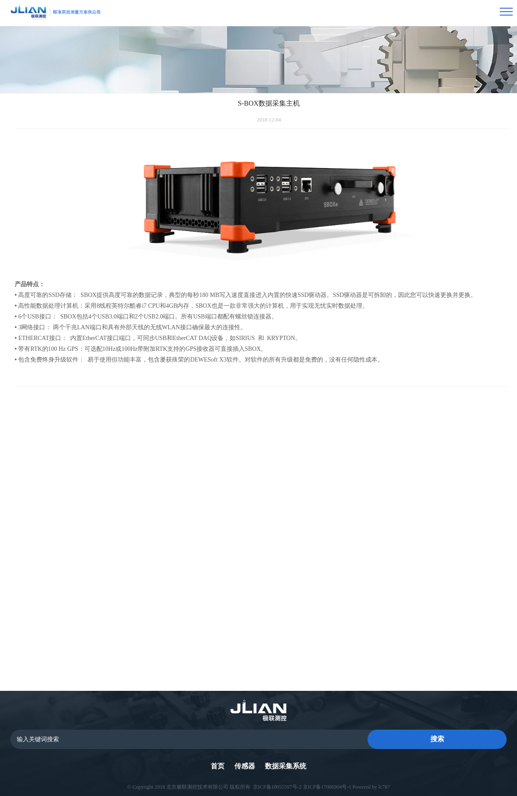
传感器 (244, 766)
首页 (217, 766)
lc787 (384, 785)
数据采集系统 (285, 766)
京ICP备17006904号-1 (327, 785)
